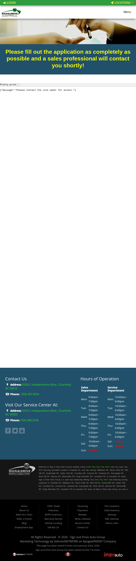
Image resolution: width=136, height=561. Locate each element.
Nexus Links (112, 523)
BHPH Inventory (53, 514)
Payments (82, 510)
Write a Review (82, 518)
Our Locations (111, 506)
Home (24, 506)
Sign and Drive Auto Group (87, 537)
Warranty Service (53, 518)
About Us (24, 510)
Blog (24, 523)
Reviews (82, 514)
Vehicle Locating (53, 523)
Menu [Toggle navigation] (125, 12)
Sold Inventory (112, 510)
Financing (83, 506)
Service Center (82, 523)
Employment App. (24, 527)
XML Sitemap (112, 518)
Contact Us (82, 527)
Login (9, 3)
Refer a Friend (24, 518)
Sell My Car (53, 527)
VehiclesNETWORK (66, 541)
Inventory (53, 510)
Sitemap (112, 514)
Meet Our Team (24, 514)
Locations (121, 3)
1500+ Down (53, 506)
